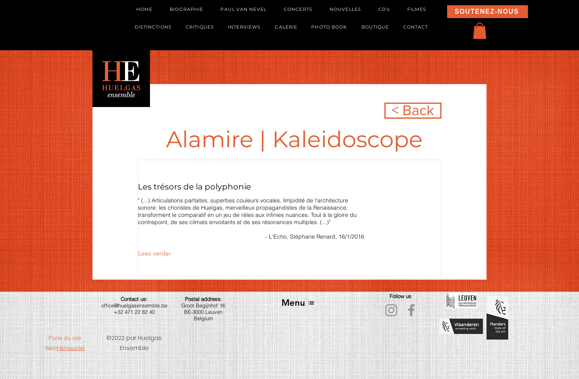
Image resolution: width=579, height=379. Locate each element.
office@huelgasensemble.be (134, 305)
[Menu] (298, 303)
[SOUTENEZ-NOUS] (487, 11)
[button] (480, 31)
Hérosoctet (71, 348)
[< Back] (412, 111)
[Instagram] (391, 310)
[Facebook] (411, 310)
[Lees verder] (160, 253)
